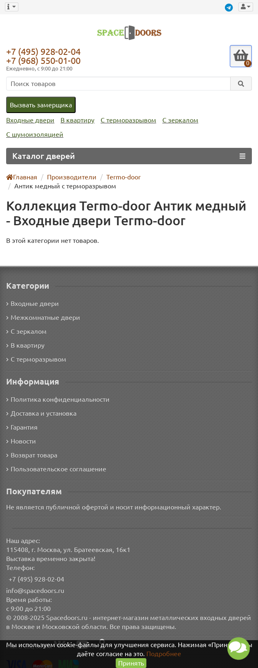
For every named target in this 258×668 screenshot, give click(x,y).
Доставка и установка (41, 404)
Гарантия (22, 418)
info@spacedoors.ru (35, 581)
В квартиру (75, 120)
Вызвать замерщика (40, 104)
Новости (21, 432)
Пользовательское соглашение (55, 460)
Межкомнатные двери (41, 308)
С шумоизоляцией (33, 134)
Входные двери (29, 120)
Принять (131, 662)
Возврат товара (32, 446)
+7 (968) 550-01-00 (45, 60)
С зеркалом (177, 120)
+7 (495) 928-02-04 (45, 51)
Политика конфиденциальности (56, 390)
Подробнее (165, 653)
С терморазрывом (125, 120)
